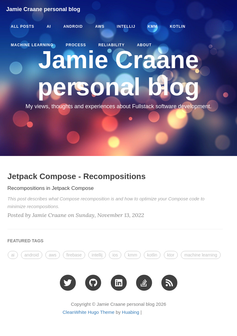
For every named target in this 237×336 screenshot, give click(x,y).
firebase (74, 254)
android (73, 26)
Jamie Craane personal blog (43, 9)
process (76, 45)
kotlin (177, 26)
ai (49, 26)
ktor (170, 254)
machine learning (32, 45)
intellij (126, 26)
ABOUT (144, 45)
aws (99, 26)
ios (115, 254)
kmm (152, 26)
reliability (111, 45)
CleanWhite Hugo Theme (88, 312)
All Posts (22, 26)
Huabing (130, 312)
